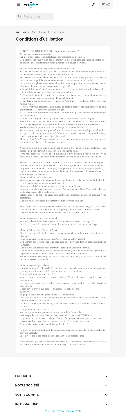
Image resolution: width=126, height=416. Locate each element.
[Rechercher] (35, 16)
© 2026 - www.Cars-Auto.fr (63, 411)
